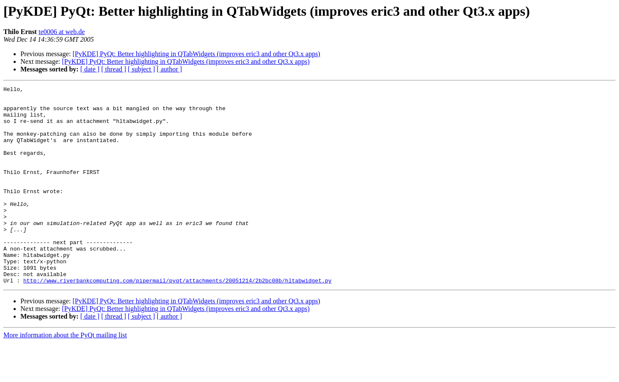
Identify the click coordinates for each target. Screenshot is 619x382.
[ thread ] (113, 69)
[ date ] (89, 69)
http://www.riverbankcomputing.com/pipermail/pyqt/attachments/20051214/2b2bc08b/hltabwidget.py (177, 320)
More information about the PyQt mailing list (65, 374)
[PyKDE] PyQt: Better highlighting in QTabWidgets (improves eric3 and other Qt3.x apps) (196, 53)
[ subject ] (141, 69)
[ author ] (169, 69)
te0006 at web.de (62, 31)
